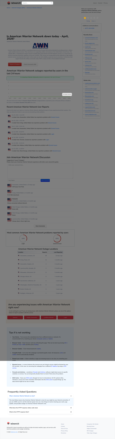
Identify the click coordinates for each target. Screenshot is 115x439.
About (62, 424)
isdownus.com (14, 432)
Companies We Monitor (92, 424)
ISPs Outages (90, 431)
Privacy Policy (64, 431)
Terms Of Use (64, 428)
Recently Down (90, 426)
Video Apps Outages (92, 433)
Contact (63, 426)
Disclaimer (63, 433)
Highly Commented (91, 428)
